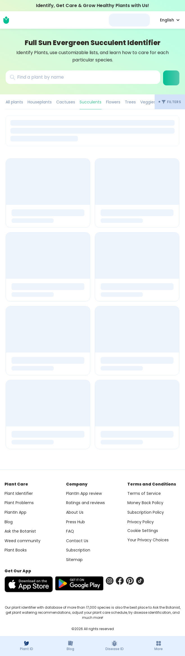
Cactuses (65, 102)
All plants (14, 102)
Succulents (90, 102)
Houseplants (40, 102)
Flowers (113, 102)
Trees (130, 102)
